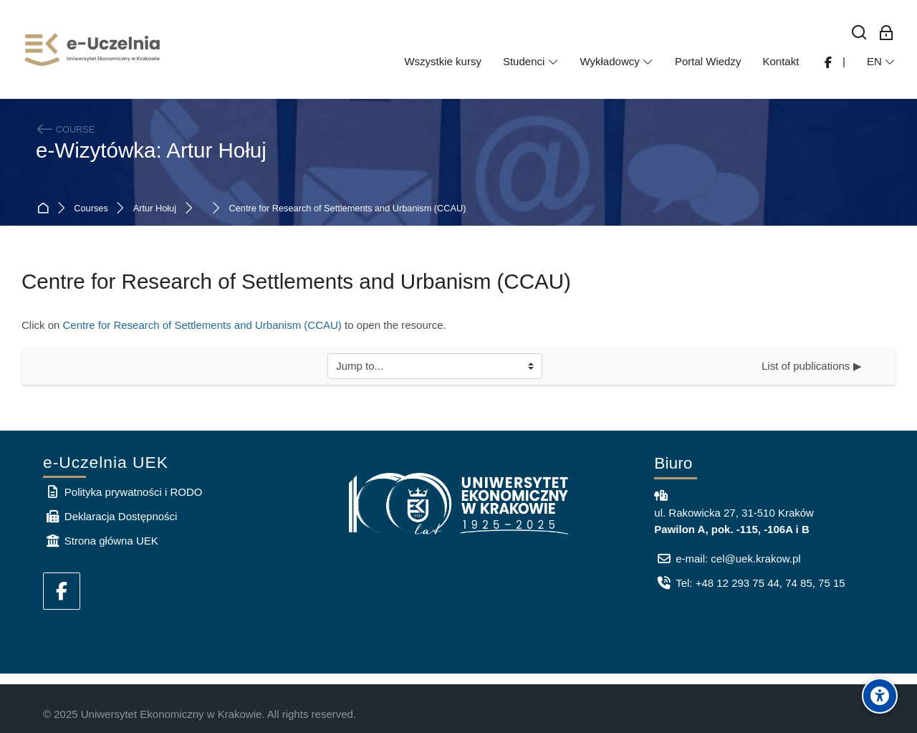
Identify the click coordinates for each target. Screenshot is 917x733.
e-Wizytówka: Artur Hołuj (151, 150)
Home (45, 209)
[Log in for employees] (886, 33)
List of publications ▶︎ (812, 366)
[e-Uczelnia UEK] (93, 49)
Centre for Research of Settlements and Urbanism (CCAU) (347, 209)
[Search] (859, 33)
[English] (881, 62)
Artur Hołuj (154, 209)
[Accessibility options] (880, 696)
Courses (90, 209)
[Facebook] (61, 591)
